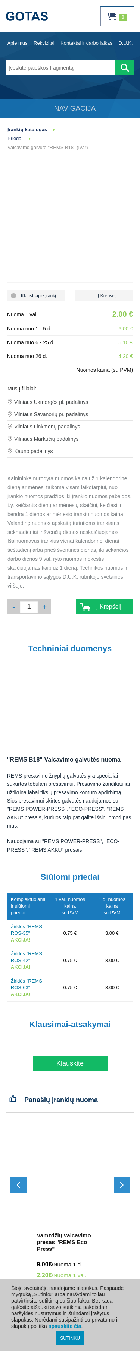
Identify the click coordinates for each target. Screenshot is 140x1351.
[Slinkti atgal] (18, 1185)
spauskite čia (65, 1326)
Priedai (14, 138)
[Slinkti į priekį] (122, 1185)
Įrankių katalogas (27, 129)
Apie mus (17, 43)
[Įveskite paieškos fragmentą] (60, 67)
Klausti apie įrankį (36, 295)
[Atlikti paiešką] (124, 67)
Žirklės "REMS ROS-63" (26, 987)
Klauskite (70, 1063)
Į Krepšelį (103, 295)
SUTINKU (70, 1338)
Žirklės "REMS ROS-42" (26, 960)
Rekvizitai (44, 43)
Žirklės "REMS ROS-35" (26, 933)
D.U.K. (125, 43)
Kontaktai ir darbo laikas (86, 43)
